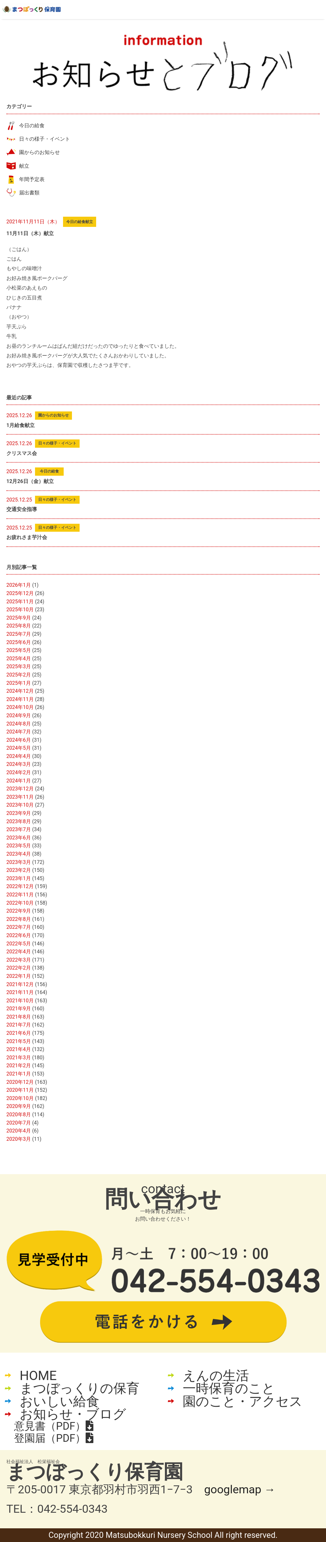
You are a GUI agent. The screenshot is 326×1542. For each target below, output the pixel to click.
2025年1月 (18, 683)
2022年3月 (18, 960)
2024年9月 (18, 715)
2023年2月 (18, 870)
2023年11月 (20, 797)
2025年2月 (18, 675)
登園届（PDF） (54, 1438)
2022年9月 (18, 911)
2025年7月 (18, 634)
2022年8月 (18, 919)
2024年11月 (20, 699)
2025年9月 (18, 618)
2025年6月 (18, 642)
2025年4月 (18, 658)
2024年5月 (18, 748)
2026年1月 (18, 585)
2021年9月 (18, 1009)
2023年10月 (20, 805)
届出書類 (29, 193)
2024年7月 (18, 732)
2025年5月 (18, 650)
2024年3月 (18, 764)
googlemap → (240, 1489)
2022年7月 (18, 927)
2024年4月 (18, 756)
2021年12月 (20, 984)
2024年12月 (20, 691)
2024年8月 (18, 724)
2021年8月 (18, 1017)
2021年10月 (20, 1001)
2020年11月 (20, 1090)
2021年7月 (18, 1025)
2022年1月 (18, 976)
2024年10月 (20, 707)
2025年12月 (20, 593)
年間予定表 (32, 179)
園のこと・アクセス (242, 1401)
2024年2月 (18, 772)
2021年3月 (18, 1058)
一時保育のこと (229, 1388)
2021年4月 (18, 1049)
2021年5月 (18, 1041)
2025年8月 (18, 626)
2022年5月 (18, 944)
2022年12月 (20, 886)
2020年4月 (18, 1131)
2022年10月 (20, 903)
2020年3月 (18, 1139)
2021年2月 (18, 1065)
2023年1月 (18, 878)
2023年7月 (18, 829)
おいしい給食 (59, 1401)
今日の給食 (32, 126)
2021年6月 (18, 1033)
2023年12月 (20, 789)
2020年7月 (18, 1123)
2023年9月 (18, 813)
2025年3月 (18, 666)
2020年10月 (20, 1098)
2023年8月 (18, 821)
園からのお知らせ (39, 152)
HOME (38, 1375)
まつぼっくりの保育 (79, 1388)
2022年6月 (18, 935)
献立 (24, 166)
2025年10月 (20, 609)
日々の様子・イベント (44, 139)
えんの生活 (216, 1375)
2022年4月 (18, 952)
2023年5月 (18, 846)
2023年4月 (18, 854)
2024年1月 (18, 781)
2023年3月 (18, 862)
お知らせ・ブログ (73, 1414)
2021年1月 (18, 1074)
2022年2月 (18, 968)
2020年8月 (18, 1114)
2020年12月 (20, 1082)
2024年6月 (18, 740)
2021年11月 (20, 992)
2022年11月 (20, 895)
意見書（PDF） (54, 1426)
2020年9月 (18, 1106)
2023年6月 (18, 838)
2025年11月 (20, 602)
